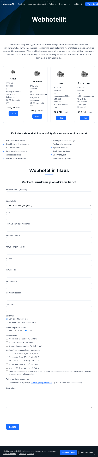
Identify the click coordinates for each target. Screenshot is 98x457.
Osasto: (9, 258)
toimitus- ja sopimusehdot (41, 383)
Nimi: (8, 212)
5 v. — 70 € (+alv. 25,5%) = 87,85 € (22, 368)
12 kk (28, 330)
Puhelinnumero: (13, 235)
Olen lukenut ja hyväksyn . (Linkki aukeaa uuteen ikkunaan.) (44, 382)
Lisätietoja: (11, 388)
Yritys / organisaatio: (15, 247)
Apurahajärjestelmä (37, 4)
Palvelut (52, 4)
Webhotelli (11, 201)
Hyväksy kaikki (68, 452)
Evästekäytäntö (9, 454)
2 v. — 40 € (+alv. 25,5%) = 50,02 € (22, 357)
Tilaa (13, 113)
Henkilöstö (77, 4)
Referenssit (64, 4)
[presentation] (25, 416)
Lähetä (12, 427)
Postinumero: (12, 281)
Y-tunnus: (10, 304)
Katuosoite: (11, 270)
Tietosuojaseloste (26, 454)
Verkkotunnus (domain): (16, 189)
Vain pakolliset (87, 452)
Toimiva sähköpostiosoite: (18, 224)
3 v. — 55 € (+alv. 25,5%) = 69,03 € (22, 361)
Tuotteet (21, 4)
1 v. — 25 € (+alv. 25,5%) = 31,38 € (22, 353)
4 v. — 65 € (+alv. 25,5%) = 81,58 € (22, 364)
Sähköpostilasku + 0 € (17, 319)
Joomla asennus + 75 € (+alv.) (20, 342)
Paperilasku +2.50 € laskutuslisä (21, 322)
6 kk (18, 330)
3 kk (9, 330)
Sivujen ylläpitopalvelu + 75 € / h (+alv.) (24, 346)
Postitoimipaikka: (13, 293)
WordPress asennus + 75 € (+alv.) (22, 339)
